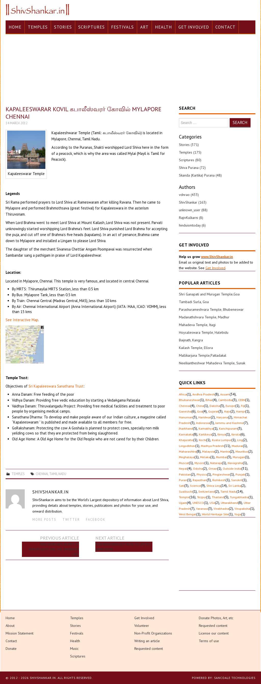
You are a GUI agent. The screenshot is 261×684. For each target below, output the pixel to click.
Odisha (198, 468)
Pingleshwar (221, 474)
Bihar (209, 400)
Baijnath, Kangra (191, 340)
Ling (240, 440)
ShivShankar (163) (192, 202)
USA (212, 503)
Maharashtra (188, 451)
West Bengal (187, 514)
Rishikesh (219, 480)
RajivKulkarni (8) (191, 217)
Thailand (218, 497)
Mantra (225, 451)
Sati (181, 486)
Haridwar (204, 417)
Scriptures (91, 27)
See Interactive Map (22, 319)
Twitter (71, 519)
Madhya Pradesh (212, 446)
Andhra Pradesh (203, 394)
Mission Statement (19, 633)
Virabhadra (221, 509)
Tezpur (201, 497)
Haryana (222, 417)
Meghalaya (186, 457)
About (10, 625)
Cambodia (225, 400)
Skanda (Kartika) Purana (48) (200, 175)
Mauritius (242, 451)
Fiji (243, 406)
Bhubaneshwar (189, 400)
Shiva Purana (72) (192, 167)
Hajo (227, 411)
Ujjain (183, 503)
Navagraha (235, 463)
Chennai (42, 474)
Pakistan (185, 474)
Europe (230, 406)
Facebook (96, 519)
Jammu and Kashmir (229, 423)
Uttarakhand (229, 503)
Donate (11, 648)
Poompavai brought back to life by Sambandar (122, 546)
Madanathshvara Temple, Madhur (204, 317)
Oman (212, 468)
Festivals (122, 27)
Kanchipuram (228, 428)
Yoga (237, 514)
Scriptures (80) (190, 160)
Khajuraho (186, 440)
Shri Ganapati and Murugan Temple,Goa (209, 294)
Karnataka (186, 434)
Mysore (199, 463)
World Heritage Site (215, 514)
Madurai (237, 446)
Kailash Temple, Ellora (196, 347)
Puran (183, 480)
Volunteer (141, 625)
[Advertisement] (217, 558)
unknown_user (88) (193, 210)
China (200, 406)
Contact (225, 27)
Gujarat (213, 411)
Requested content (148, 648)
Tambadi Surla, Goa (194, 302)
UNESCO (198, 503)
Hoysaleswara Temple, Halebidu (203, 332)
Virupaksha (242, 509)
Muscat (184, 463)
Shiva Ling (213, 486)
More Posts (44, 519)
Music (74, 648)
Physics (202, 474)
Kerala (235, 434)
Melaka (205, 457)
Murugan (239, 457)
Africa (183, 394)
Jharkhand (186, 428)
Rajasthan (200, 480)
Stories (63, 27)
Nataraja (216, 463)
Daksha (215, 406)
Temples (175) (190, 152)
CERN (241, 400)
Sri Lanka (234, 486)
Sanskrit (236, 480)
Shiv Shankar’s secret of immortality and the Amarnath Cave (54, 549)
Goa (200, 411)
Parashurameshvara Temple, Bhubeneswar (211, 309)
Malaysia (208, 451)
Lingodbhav (187, 446)
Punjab (240, 474)
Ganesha (185, 411)
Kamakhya (206, 428)
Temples (38, 27)
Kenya (221, 434)
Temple (184, 497)
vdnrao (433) (189, 194)
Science (195, 486)
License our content (214, 633)
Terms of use (209, 641)
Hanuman (186, 417)
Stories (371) (189, 144)
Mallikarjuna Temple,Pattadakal (202, 355)
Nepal (183, 468)
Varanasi (202, 509)
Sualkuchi (186, 491)
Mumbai (221, 457)
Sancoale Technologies (234, 678)
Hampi (240, 411)
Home (15, 27)
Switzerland (206, 491)
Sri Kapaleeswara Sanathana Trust (56, 386)
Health (163, 27)
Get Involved (193, 27)
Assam (225, 394)
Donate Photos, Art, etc (216, 618)
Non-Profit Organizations (153, 633)
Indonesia (203, 423)
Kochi (202, 440)
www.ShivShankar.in (217, 256)
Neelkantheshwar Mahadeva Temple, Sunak (212, 363)
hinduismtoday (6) (192, 225)
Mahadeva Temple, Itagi (197, 324)
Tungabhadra (239, 497)
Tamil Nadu (57, 474)
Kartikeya (205, 434)
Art (144, 27)
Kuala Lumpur (221, 440)
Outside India (232, 468)
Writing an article (147, 641)
